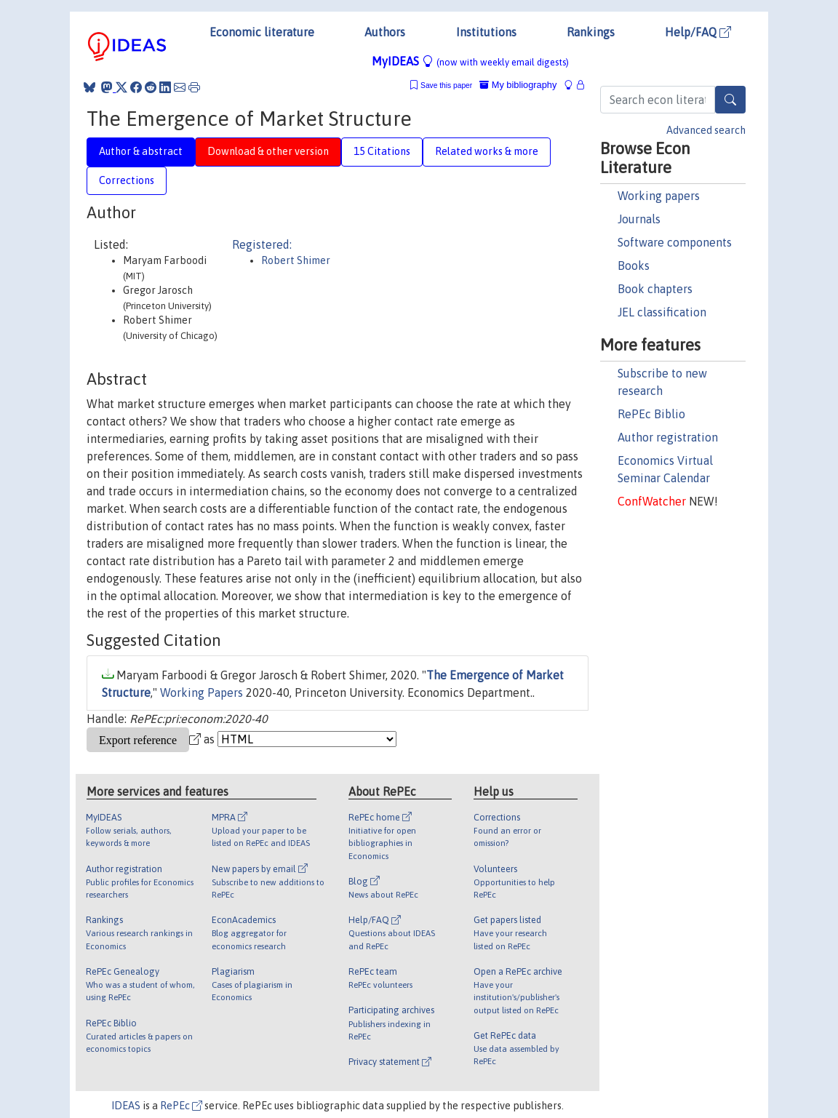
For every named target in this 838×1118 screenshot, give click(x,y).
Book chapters (655, 288)
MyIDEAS (470, 61)
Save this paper (446, 85)
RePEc (181, 1105)
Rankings (591, 32)
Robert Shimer (295, 260)
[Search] (730, 99)
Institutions (486, 32)
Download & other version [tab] (268, 151)
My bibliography (517, 84)
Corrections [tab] (126, 180)
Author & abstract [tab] (141, 151)
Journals (639, 218)
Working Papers (201, 692)
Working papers (659, 195)
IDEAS (125, 1105)
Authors (384, 32)
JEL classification (662, 312)
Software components (675, 242)
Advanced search (706, 130)
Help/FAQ (698, 32)
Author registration (668, 437)
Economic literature (262, 32)
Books (634, 265)
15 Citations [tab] (382, 151)
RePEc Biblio (651, 413)
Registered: (262, 244)
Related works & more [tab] (486, 151)
